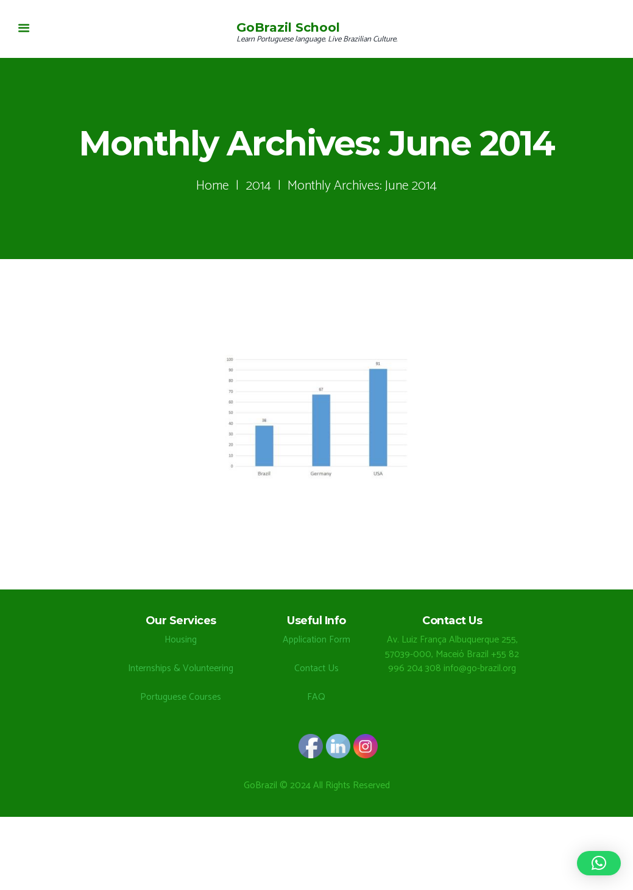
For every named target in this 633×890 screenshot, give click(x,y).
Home (212, 186)
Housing (180, 639)
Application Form (316, 639)
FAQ (316, 697)
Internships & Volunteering (180, 668)
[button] (599, 863)
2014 (258, 186)
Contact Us (316, 668)
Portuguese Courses (180, 697)
